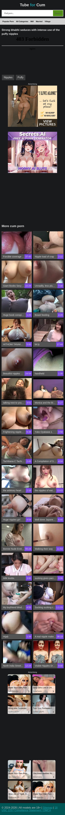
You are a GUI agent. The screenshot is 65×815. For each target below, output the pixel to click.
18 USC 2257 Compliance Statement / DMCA (29, 809)
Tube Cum (32, 5)
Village (47, 21)
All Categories (22, 21)
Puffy (20, 77)
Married (39, 21)
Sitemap (48, 807)
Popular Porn (8, 21)
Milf (32, 21)
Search (58, 13)
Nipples (8, 77)
